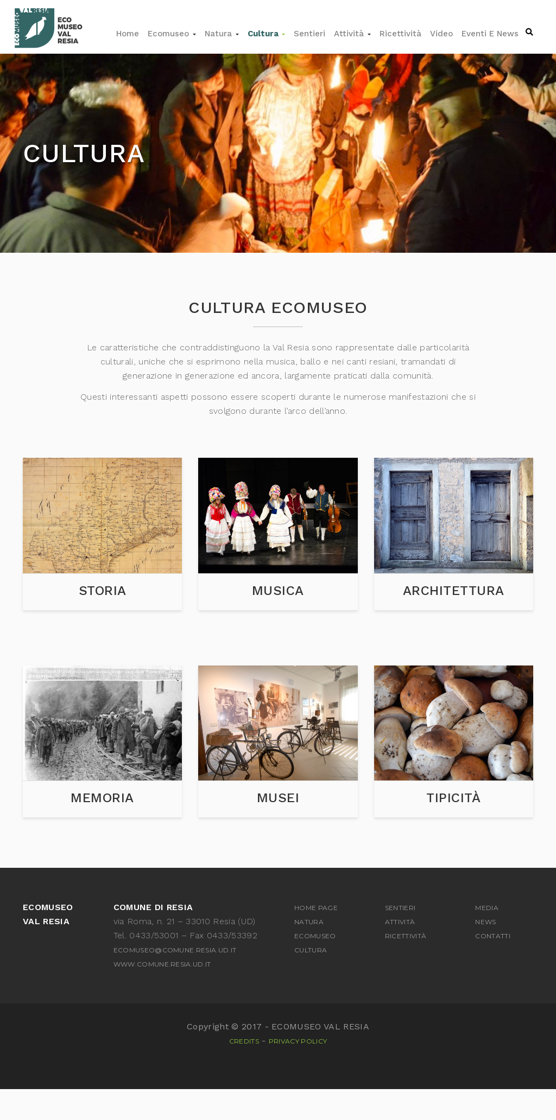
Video (441, 34)
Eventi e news (490, 34)
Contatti (492, 967)
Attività (352, 34)
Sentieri (309, 34)
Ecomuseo (172, 34)
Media (486, 939)
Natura (222, 34)
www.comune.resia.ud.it (162, 995)
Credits (244, 1072)
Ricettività (400, 34)
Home (127, 34)
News (485, 953)
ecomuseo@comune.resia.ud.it (175, 981)
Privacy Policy (298, 1072)
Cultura (266, 34)
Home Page (316, 939)
